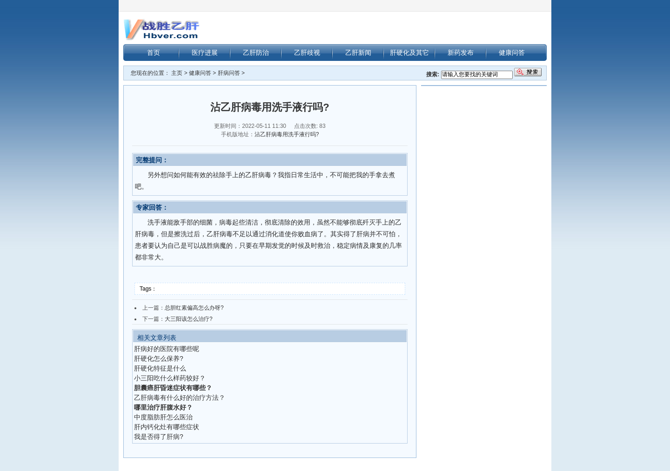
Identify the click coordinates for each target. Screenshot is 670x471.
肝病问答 (229, 73)
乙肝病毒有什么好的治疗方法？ (179, 397)
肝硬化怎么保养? (158, 358)
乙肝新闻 (358, 52)
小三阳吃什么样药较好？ (170, 378)
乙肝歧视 (307, 52)
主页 (176, 73)
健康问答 (512, 52)
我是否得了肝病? (158, 436)
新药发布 (461, 52)
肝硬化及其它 (409, 52)
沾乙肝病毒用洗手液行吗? (287, 134)
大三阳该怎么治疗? (189, 319)
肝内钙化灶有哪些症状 (166, 427)
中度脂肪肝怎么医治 (163, 417)
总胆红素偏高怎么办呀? (194, 308)
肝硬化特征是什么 (160, 368)
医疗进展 (205, 52)
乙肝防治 (256, 52)
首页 (153, 52)
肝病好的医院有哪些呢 (166, 348)
